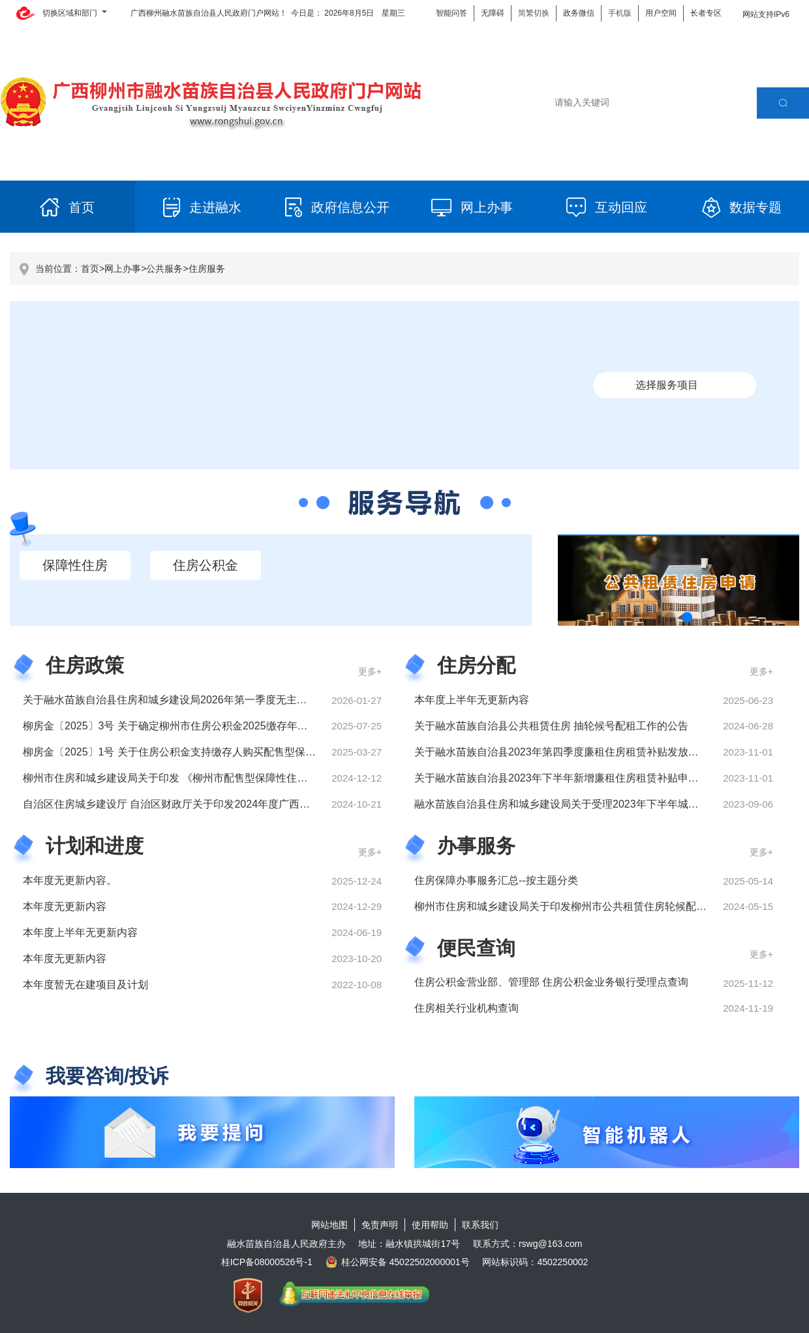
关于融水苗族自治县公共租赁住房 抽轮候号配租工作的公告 (551, 725)
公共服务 (164, 268)
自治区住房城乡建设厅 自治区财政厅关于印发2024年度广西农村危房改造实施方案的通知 (229, 804)
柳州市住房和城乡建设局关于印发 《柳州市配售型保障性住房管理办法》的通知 (207, 778)
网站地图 (329, 1225)
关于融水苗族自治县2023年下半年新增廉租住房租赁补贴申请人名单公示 (582, 778)
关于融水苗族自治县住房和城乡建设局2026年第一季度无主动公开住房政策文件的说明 (222, 699)
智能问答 (451, 13)
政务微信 (578, 13)
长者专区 (706, 13)
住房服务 (207, 268)
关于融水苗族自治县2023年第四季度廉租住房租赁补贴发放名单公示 (572, 751)
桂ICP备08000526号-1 (267, 1262)
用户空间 (661, 13)
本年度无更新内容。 (70, 880)
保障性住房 (75, 565)
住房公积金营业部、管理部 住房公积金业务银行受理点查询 (551, 982)
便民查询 (476, 948)
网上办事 (122, 268)
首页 (90, 268)
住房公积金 (205, 565)
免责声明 (379, 1225)
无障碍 (492, 13)
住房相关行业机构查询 (466, 1008)
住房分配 (476, 665)
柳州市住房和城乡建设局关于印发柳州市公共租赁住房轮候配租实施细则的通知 (597, 906)
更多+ (370, 671)
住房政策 (85, 665)
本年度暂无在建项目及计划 (85, 984)
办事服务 (476, 846)
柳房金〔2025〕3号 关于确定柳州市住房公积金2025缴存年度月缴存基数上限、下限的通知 (233, 725)
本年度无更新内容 (64, 906)
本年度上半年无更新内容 (471, 699)
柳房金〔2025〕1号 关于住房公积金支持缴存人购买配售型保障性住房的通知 (200, 751)
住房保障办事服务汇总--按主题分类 (496, 880)
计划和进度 (95, 846)
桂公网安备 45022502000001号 (398, 1262)
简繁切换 (533, 13)
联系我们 (480, 1225)
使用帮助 (430, 1225)
